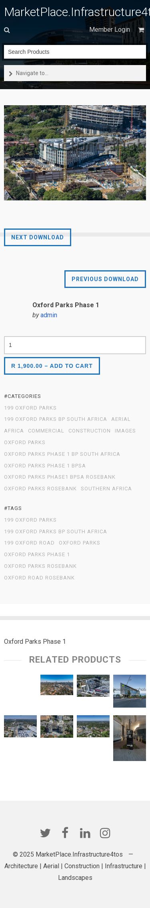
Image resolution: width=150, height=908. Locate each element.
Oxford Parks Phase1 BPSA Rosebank (60, 477)
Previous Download (105, 279)
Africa (14, 431)
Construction (89, 431)
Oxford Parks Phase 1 (37, 554)
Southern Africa (106, 489)
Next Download (37, 237)
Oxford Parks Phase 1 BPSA (45, 466)
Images (125, 431)
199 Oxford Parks (30, 408)
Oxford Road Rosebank (39, 578)
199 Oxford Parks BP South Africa (55, 419)
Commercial (46, 431)
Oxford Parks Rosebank (40, 489)
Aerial (121, 419)
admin (48, 315)
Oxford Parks (25, 442)
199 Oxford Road (29, 543)
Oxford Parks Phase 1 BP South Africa (62, 454)
